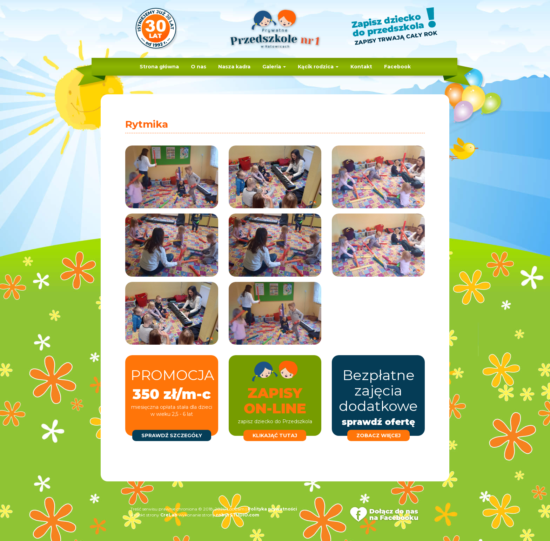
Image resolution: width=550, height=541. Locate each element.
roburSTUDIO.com (237, 515)
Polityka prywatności (272, 509)
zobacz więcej (378, 435)
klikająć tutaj (275, 435)
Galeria (274, 66)
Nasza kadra (234, 66)
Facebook (397, 66)
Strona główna (159, 66)
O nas (198, 66)
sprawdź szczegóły (171, 435)
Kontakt (361, 66)
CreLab (168, 515)
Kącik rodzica (318, 66)
